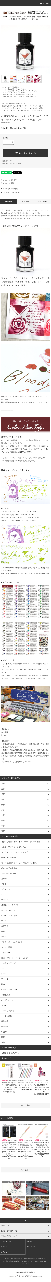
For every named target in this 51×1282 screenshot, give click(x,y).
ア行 (9, 87)
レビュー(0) (42, 201)
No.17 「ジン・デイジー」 (27, 511)
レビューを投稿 (7, 183)
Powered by (25, 1276)
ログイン (4, 1246)
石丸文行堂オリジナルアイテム (17, 89)
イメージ (25, 201)
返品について (7, 161)
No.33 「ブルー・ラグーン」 (28, 517)
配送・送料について (30, 1258)
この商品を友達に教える (10, 189)
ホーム (4, 87)
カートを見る (31, 1246)
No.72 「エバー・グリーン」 (27, 520)
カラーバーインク (33, 91)
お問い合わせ (5, 1252)
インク (10, 92)
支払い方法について (16, 1258)
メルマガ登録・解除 (40, 1261)
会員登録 (29, 1241)
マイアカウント (6, 1241)
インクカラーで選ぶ (19, 92)
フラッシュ (30, 94)
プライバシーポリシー (27, 1261)
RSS (23, 1263)
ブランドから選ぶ (19, 96)
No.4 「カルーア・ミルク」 (26, 514)
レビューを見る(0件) (8, 180)
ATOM (27, 1263)
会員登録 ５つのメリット (11, 1053)
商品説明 (8, 201)
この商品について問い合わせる (12, 192)
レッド (29, 92)
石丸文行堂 (15, 87)
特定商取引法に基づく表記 (12, 164)
